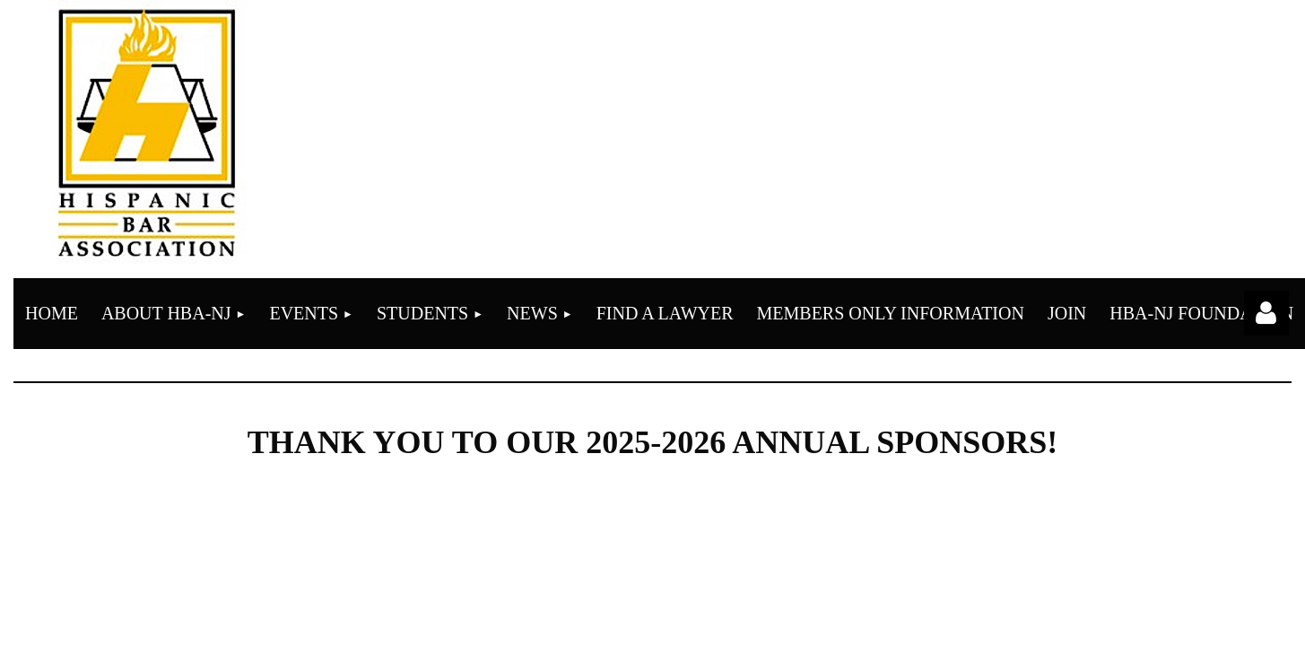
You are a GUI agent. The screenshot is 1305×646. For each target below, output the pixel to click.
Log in (1266, 313)
